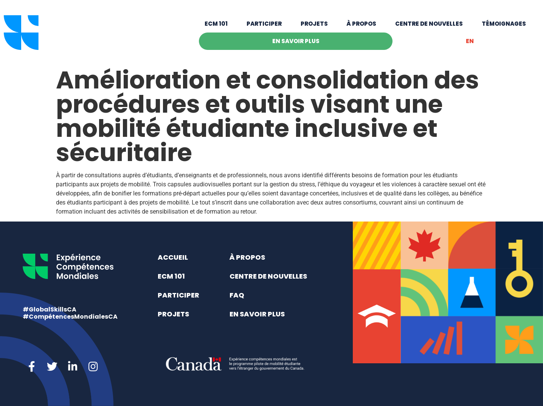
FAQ (237, 295)
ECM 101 (216, 24)
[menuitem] (469, 41)
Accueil (173, 257)
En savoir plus (296, 41)
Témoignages (504, 24)
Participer (264, 24)
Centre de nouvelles (429, 24)
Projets (314, 24)
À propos (361, 24)
